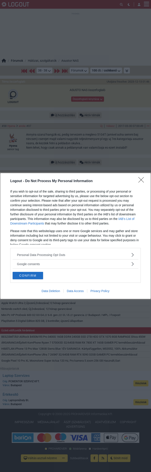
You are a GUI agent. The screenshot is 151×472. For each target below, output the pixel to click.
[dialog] (75, 236)
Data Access (75, 291)
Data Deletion (51, 291)
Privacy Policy (100, 291)
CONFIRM (27, 275)
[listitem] (75, 255)
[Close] (142, 181)
